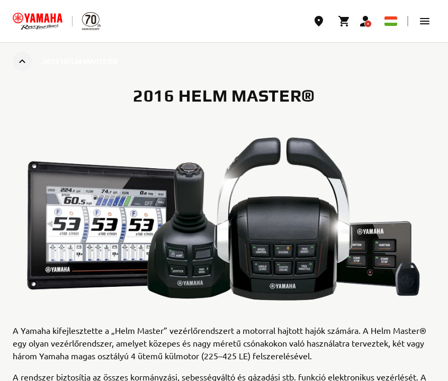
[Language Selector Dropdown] (390, 21)
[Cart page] (344, 21)
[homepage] (37, 21)
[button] (424, 21)
